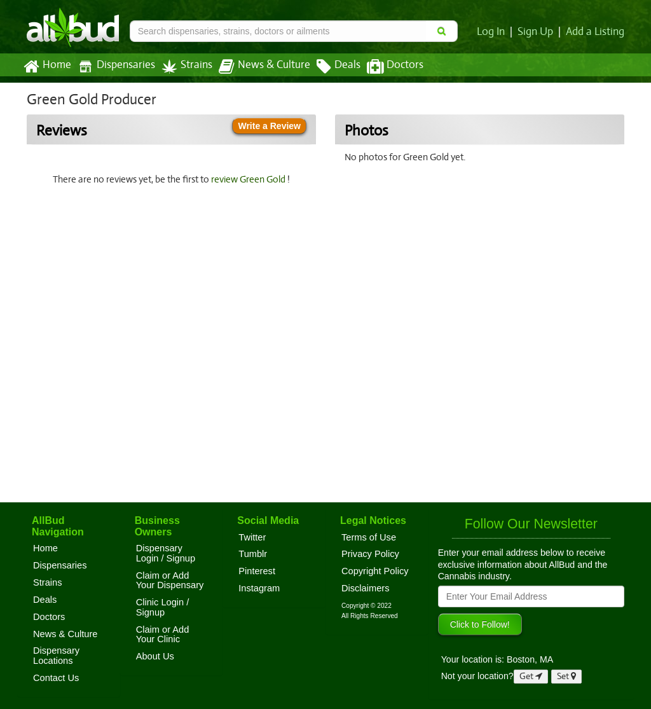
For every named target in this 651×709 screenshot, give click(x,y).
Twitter (252, 537)
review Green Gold (250, 179)
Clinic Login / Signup (162, 607)
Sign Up (537, 31)
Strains (182, 66)
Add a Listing (595, 31)
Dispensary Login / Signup (165, 553)
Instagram (259, 588)
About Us (155, 656)
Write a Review (269, 126)
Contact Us (56, 678)
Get (530, 676)
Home (47, 67)
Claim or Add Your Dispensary (170, 580)
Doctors (384, 67)
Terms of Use (368, 537)
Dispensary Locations (56, 655)
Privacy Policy (370, 554)
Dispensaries (113, 66)
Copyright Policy (375, 571)
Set (567, 676)
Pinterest (256, 571)
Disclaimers (365, 588)
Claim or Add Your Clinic (162, 634)
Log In (493, 31)
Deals (329, 67)
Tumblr (252, 554)
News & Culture (257, 67)
